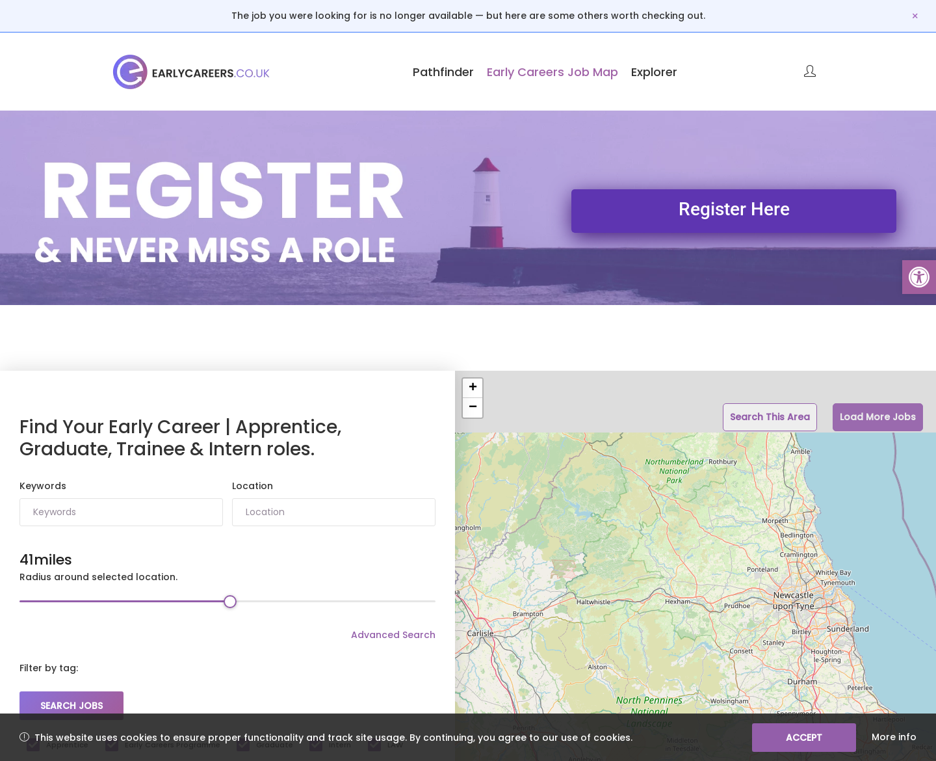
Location (252, 485)
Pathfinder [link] (443, 72)
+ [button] (473, 388)
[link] (919, 277)
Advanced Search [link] (393, 634)
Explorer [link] (654, 72)
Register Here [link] (734, 209)
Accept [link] (804, 737)
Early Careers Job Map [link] (552, 72)
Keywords (43, 485)
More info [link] (894, 736)
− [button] (473, 408)
